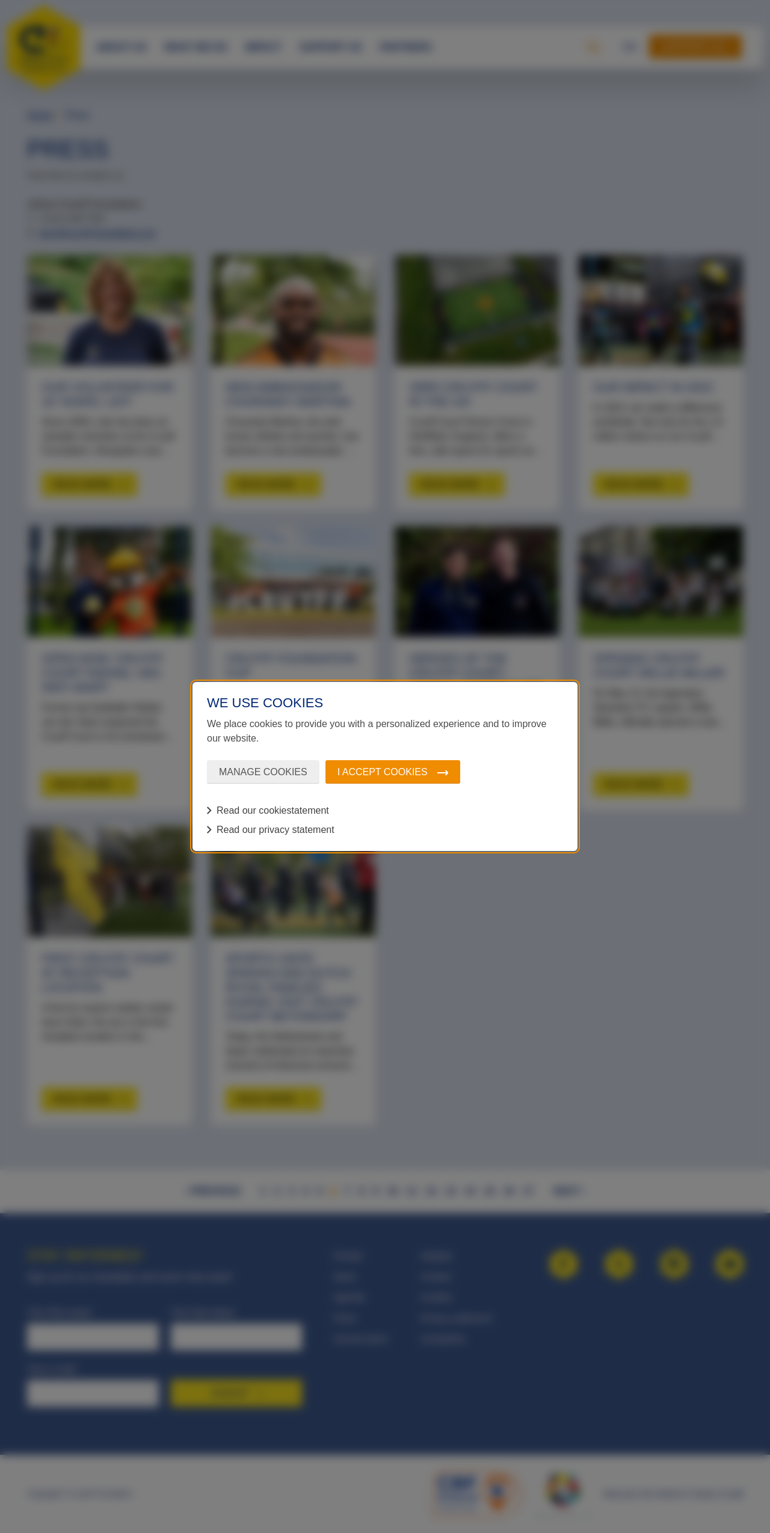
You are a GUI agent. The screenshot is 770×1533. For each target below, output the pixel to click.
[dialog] (385, 767)
